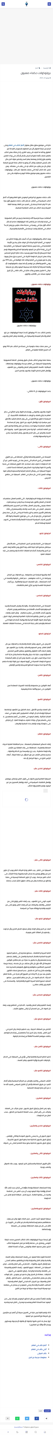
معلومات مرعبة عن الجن (37, 1357)
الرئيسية (47, 68)
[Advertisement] (26, 36)
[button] (37, 1418)
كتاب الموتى (41, 1353)
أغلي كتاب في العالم (38, 1349)
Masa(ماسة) (18, 1427)
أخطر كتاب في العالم (38, 1345)
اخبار (37, 68)
